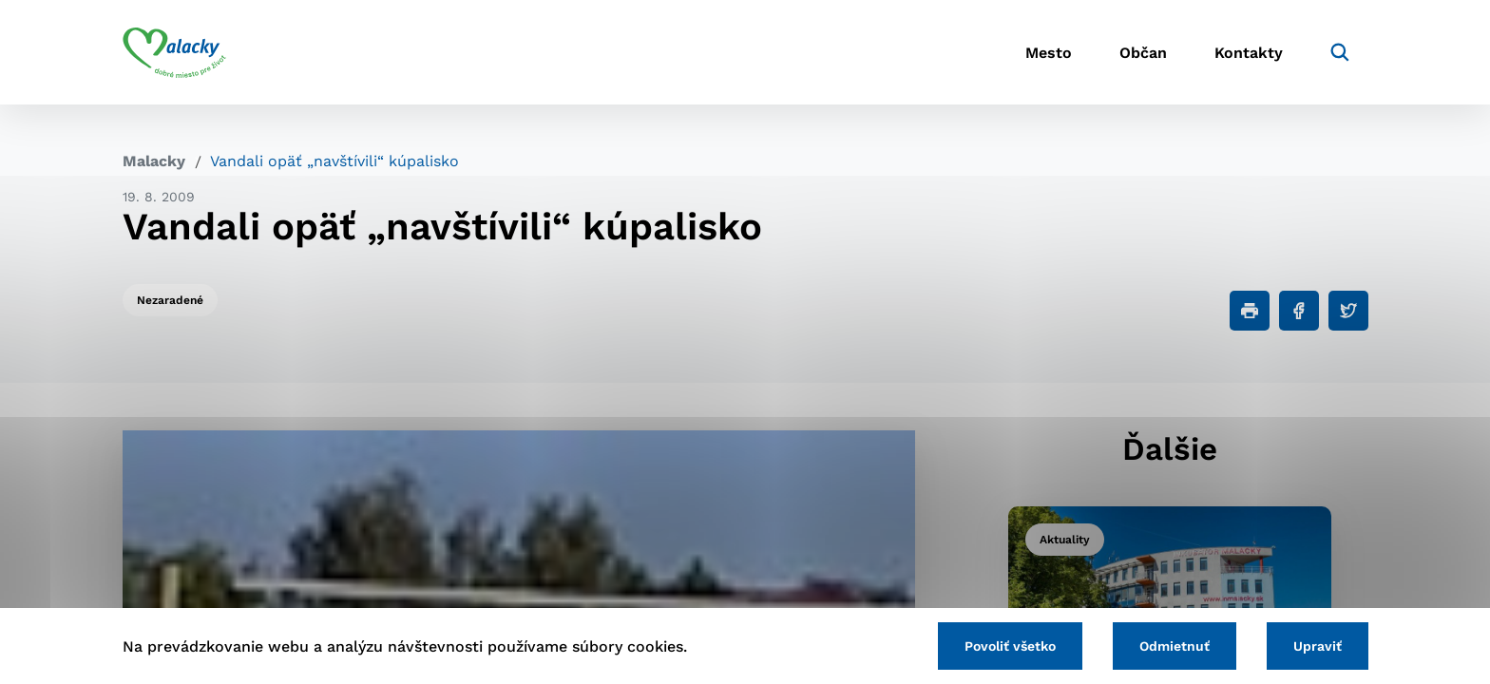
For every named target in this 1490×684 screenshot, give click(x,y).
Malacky (154, 161)
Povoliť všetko (1010, 646)
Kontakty (1248, 53)
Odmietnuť (1174, 646)
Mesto (1048, 53)
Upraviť (1317, 646)
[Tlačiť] (1250, 311)
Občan (1143, 53)
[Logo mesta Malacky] (174, 52)
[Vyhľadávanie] (1339, 52)
